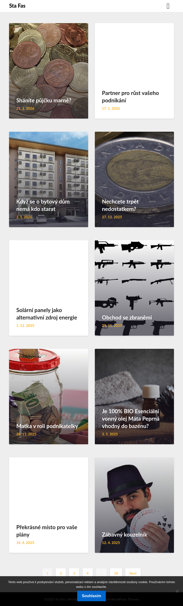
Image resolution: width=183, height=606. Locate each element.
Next (133, 573)
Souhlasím (91, 596)
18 (116, 573)
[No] (177, 591)
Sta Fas (17, 5)
